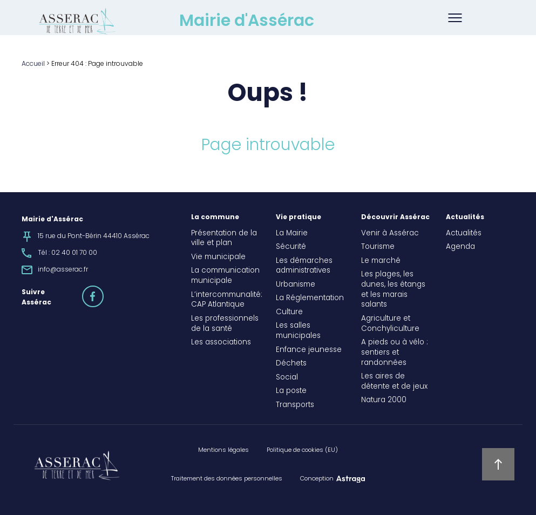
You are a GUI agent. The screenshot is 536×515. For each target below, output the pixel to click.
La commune (215, 217)
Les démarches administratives (304, 266)
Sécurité (291, 247)
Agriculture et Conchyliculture (390, 324)
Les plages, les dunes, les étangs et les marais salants (393, 290)
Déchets (291, 364)
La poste (291, 391)
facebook (103, 291)
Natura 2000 (383, 400)
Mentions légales (223, 450)
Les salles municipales (298, 331)
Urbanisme (295, 285)
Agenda (460, 247)
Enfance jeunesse (309, 350)
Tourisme (378, 247)
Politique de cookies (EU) (302, 450)
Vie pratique (298, 217)
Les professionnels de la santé (225, 324)
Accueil (33, 64)
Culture (289, 313)
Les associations (221, 343)
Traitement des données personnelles (226, 479)
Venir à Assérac (390, 234)
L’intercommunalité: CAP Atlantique (225, 300)
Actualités (465, 217)
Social (287, 378)
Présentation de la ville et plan (224, 239)
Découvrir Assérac (395, 217)
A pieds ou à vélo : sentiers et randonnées (394, 353)
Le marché (381, 261)
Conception (317, 479)
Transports (295, 405)
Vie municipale (218, 257)
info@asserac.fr (63, 270)
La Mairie (292, 234)
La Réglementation (310, 298)
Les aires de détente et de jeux (394, 382)
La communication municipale (225, 276)
